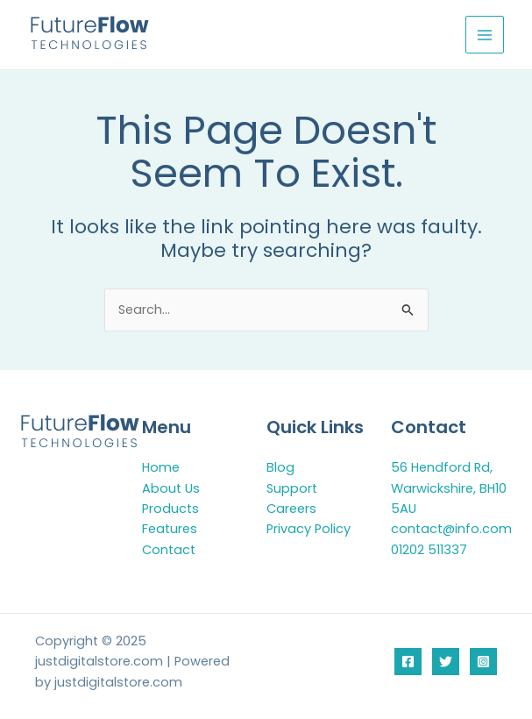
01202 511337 (429, 550)
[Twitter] (445, 661)
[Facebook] (408, 661)
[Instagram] (483, 661)
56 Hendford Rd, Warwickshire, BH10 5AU (449, 488)
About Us (171, 488)
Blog (280, 467)
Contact (168, 550)
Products (170, 508)
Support (291, 488)
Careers (291, 508)
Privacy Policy (308, 528)
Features (169, 528)
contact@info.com (451, 528)
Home (161, 467)
